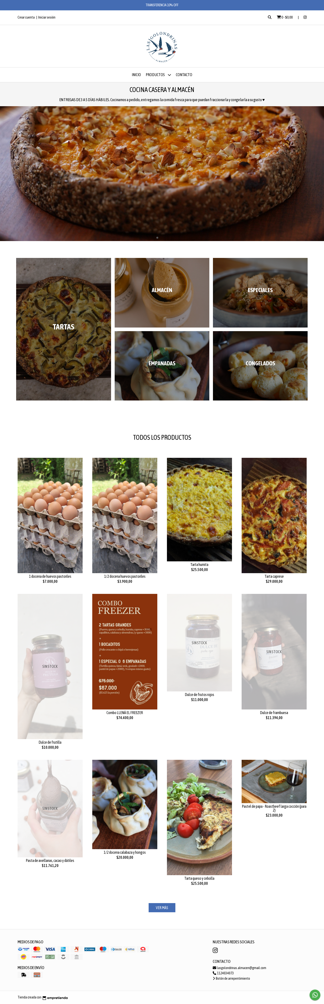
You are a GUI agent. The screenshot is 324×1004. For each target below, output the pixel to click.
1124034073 (223, 973)
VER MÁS (162, 908)
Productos (158, 74)
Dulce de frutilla (50, 742)
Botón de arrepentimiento (231, 978)
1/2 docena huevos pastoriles (124, 576)
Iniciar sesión (46, 17)
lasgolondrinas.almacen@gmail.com (239, 968)
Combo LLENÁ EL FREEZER (124, 712)
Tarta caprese (274, 576)
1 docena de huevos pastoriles (50, 576)
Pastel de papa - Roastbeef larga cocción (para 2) (274, 808)
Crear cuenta (26, 17)
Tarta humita (199, 564)
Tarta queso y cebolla (199, 878)
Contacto (184, 74)
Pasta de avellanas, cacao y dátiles (50, 860)
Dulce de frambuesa (274, 712)
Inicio (136, 74)
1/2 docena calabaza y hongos (125, 852)
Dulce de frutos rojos (199, 694)
